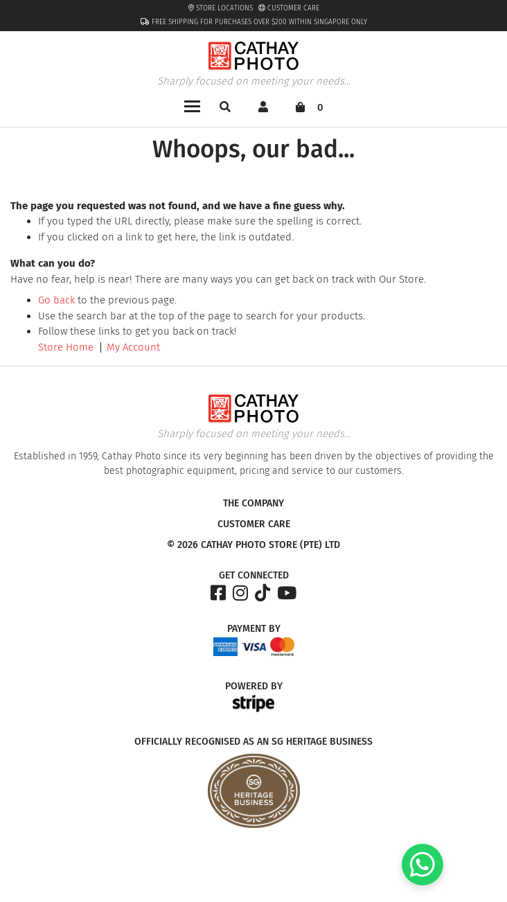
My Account (133, 347)
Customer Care (288, 8)
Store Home (66, 347)
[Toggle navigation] (192, 105)
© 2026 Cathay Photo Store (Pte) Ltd (253, 545)
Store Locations (220, 8)
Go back (56, 300)
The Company (253, 504)
